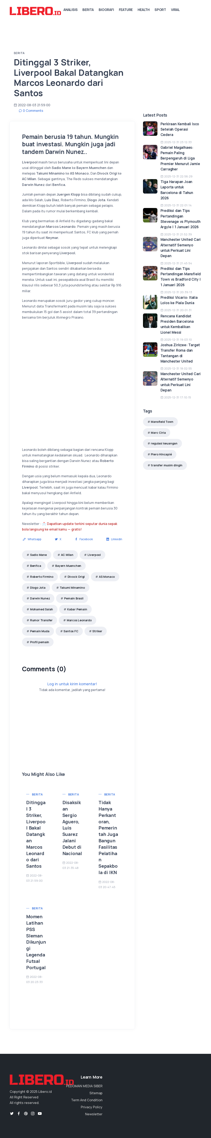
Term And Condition (86, 1100)
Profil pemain (39, 642)
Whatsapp (32, 539)
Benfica (35, 566)
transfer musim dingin (166, 465)
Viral (175, 9)
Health (144, 9)
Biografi (106, 9)
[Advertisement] (72, 742)
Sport (160, 9)
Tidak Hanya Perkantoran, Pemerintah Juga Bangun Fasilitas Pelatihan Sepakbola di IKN (108, 837)
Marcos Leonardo (79, 620)
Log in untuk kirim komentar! (72, 683)
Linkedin (114, 539)
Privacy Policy (91, 1107)
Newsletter (93, 1114)
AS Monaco (107, 577)
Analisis (70, 9)
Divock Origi (76, 577)
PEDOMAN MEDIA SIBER (84, 1086)
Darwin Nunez (40, 598)
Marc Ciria (158, 433)
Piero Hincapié (161, 454)
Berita (88, 9)
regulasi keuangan (164, 443)
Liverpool (94, 555)
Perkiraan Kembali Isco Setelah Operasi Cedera (180, 129)
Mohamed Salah (41, 609)
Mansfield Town (162, 422)
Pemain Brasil (73, 598)
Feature (126, 9)
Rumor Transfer (41, 620)
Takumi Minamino (72, 588)
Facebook (84, 539)
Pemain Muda (39, 631)
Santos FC (70, 631)
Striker (97, 631)
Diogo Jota (38, 588)
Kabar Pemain (77, 609)
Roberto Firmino (41, 577)
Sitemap (95, 1093)
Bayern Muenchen (68, 566)
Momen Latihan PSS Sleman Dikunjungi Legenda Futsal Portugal (36, 941)
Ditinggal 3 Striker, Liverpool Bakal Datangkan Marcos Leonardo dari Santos (35, 834)
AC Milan (67, 555)
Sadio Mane (38, 555)
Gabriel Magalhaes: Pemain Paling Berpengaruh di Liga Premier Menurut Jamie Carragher (180, 158)
